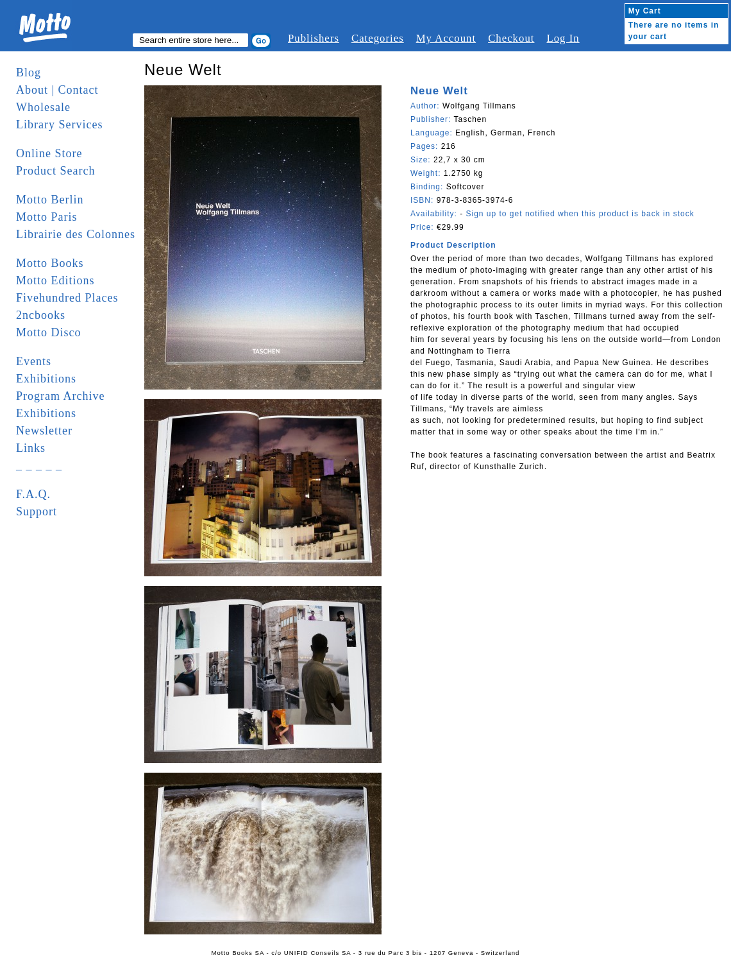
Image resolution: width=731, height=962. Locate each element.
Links (31, 448)
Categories (377, 38)
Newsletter (44, 430)
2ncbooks (40, 315)
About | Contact (57, 89)
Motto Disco (48, 332)
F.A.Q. (33, 494)
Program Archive (60, 396)
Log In (562, 38)
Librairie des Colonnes (75, 234)
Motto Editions (55, 280)
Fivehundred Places (67, 297)
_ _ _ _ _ (39, 465)
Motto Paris (47, 216)
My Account (446, 38)
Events (33, 361)
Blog (28, 72)
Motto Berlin (50, 199)
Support (36, 511)
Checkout (511, 38)
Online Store (49, 153)
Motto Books (50, 263)
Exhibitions (46, 378)
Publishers (313, 38)
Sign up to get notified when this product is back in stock (580, 213)
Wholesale (43, 107)
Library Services (59, 124)
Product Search (55, 170)
